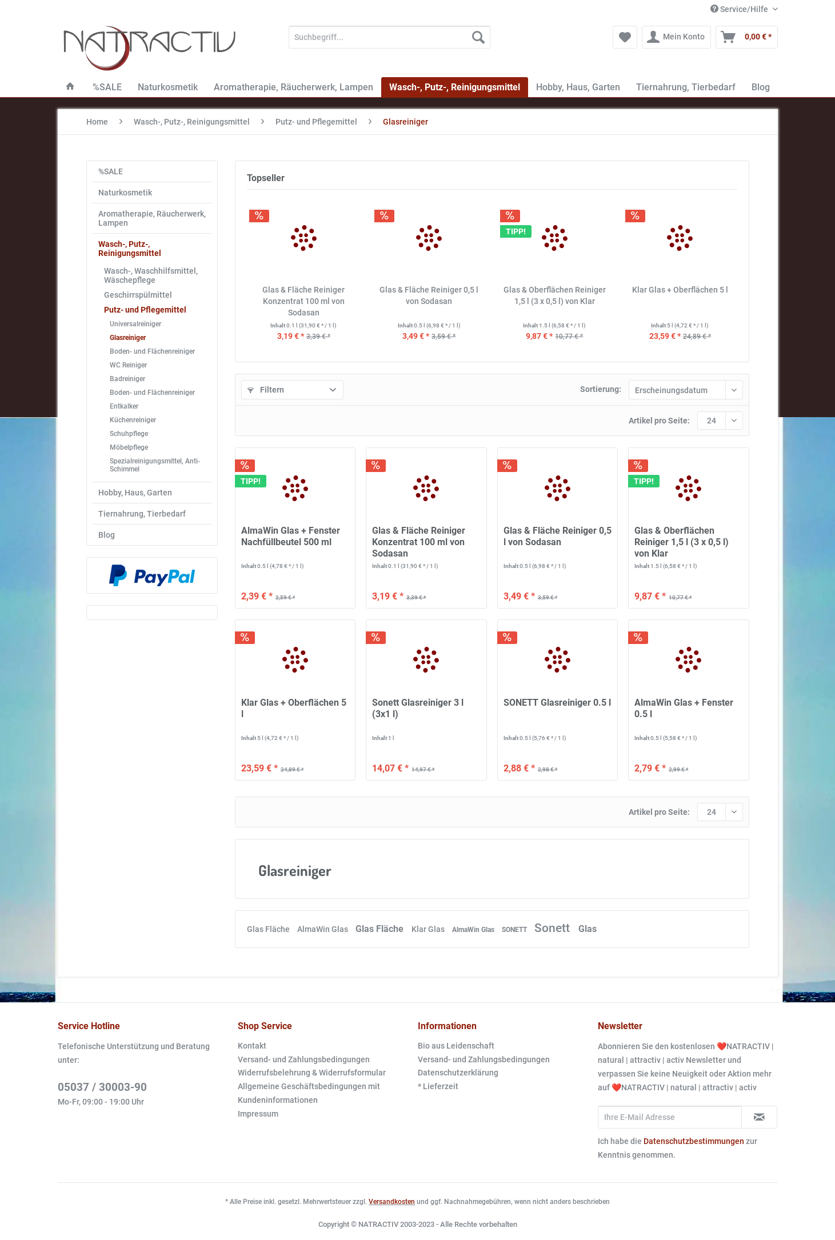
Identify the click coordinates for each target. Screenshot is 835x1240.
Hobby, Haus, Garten (135, 492)
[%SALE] (107, 87)
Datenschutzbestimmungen (694, 1141)
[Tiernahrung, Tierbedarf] (686, 87)
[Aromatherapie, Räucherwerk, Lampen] (293, 87)
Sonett (553, 928)
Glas (587, 928)
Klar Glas (428, 929)
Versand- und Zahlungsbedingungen (304, 1059)
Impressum (258, 1113)
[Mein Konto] (676, 37)
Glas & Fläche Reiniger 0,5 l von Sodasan (428, 295)
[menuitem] (389, 42)
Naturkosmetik (125, 192)
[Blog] (761, 87)
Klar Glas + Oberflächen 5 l (680, 289)
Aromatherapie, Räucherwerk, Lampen (152, 218)
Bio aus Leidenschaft (456, 1045)
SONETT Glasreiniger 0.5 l (557, 702)
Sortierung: (600, 389)
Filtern (265, 389)
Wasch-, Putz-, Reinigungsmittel (129, 248)
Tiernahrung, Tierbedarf (142, 513)
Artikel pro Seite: (659, 420)
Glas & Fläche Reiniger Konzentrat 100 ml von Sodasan (303, 301)
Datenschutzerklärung (458, 1072)
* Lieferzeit (438, 1086)
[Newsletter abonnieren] (759, 1117)
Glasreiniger (128, 338)
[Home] (70, 87)
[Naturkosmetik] (168, 87)
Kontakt (252, 1045)
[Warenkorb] (747, 37)
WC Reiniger (128, 365)
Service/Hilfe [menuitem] (740, 9)
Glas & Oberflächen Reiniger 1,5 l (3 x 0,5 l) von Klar (555, 295)
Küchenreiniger (133, 420)
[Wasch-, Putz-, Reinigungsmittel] (454, 87)
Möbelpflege (129, 447)
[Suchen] (478, 37)
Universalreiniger (135, 324)
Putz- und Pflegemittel (145, 309)
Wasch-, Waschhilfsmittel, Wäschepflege (151, 275)
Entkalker (124, 406)
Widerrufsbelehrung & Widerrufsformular (312, 1072)
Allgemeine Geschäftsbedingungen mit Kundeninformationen (309, 1093)
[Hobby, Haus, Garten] (578, 87)
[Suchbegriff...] (389, 37)
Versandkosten (392, 1202)
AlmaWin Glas (323, 929)
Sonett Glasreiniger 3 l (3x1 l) (418, 708)
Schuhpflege (129, 434)
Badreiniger (127, 379)
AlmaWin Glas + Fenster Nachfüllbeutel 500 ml (290, 536)
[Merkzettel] (625, 37)
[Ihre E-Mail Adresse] (670, 1117)
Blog (106, 534)
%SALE (110, 171)
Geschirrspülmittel (138, 294)
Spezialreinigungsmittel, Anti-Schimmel (155, 465)
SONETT (515, 930)
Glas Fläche (269, 929)
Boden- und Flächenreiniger (152, 351)
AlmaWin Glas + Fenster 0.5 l (683, 708)
